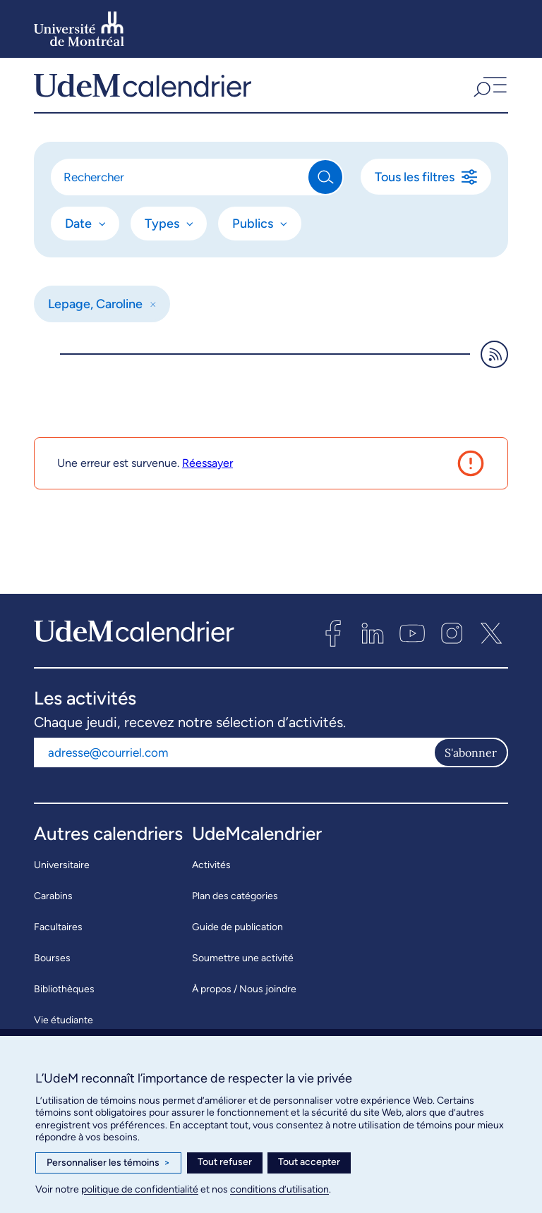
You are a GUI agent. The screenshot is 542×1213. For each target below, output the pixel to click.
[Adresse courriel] (233, 769)
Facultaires (58, 944)
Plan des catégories (235, 913)
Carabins (53, 913)
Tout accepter (309, 1162)
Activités (211, 882)
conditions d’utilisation (279, 1189)
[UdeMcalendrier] (142, 93)
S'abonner (471, 769)
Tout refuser (225, 1162)
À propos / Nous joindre (244, 1006)
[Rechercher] (180, 194)
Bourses (52, 975)
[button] (488, 93)
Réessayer (207, 480)
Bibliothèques (64, 1006)
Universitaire (62, 882)
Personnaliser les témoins (108, 1163)
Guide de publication (237, 944)
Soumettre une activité (243, 975)
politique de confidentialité (139, 1189)
